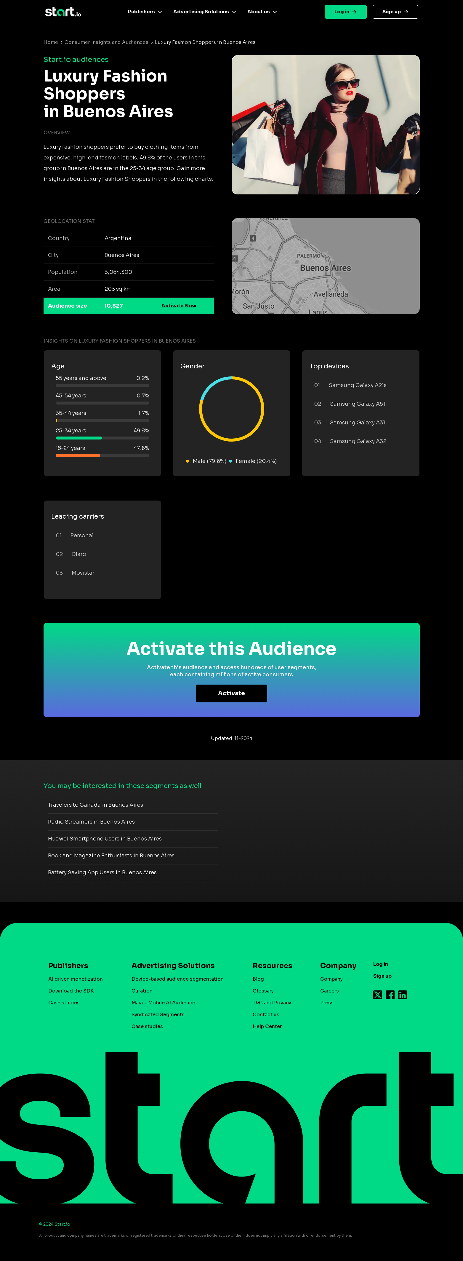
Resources (272, 965)
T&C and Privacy (272, 1003)
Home (51, 42)
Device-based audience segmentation (178, 979)
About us (258, 12)
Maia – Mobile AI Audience (163, 1003)
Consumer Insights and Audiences (106, 42)
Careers (329, 991)
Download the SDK (71, 991)
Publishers (141, 12)
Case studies (64, 1003)
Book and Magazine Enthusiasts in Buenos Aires (111, 855)
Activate (231, 693)
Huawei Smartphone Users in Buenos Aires (105, 838)
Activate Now (178, 306)
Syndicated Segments (158, 1014)
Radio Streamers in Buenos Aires (91, 822)
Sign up (391, 12)
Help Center (267, 1026)
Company (335, 965)
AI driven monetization (75, 979)
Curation (142, 991)
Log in (341, 12)
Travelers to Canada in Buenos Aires (95, 805)
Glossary (263, 991)
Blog (258, 979)
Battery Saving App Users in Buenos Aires (102, 872)
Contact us (266, 1014)
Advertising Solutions (201, 12)
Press (327, 1003)
